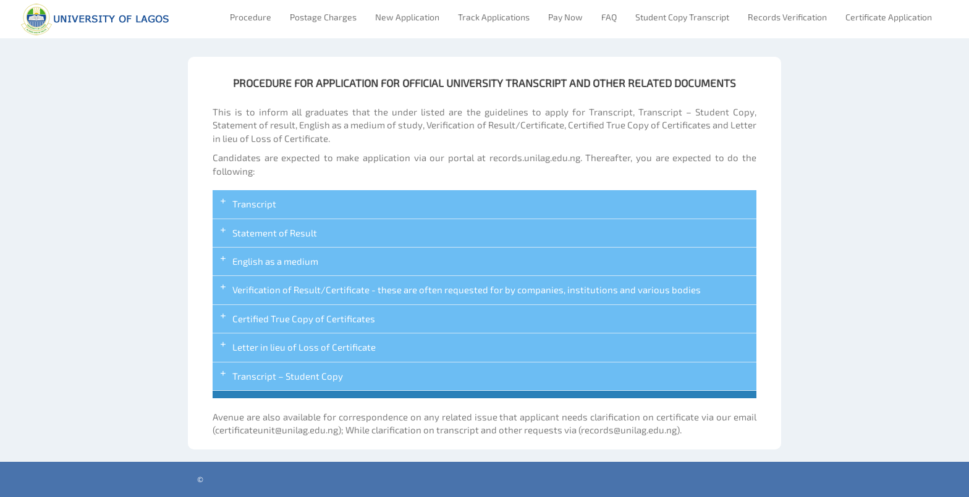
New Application (407, 17)
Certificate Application (888, 17)
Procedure (250, 17)
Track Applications (494, 17)
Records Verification (787, 17)
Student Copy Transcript (682, 17)
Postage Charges (323, 17)
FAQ (609, 17)
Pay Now (565, 17)
